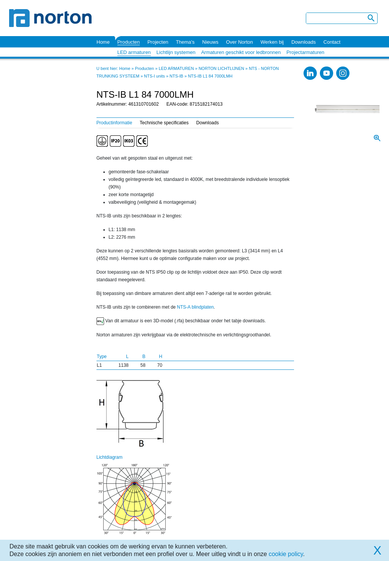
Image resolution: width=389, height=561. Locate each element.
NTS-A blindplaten (195, 307)
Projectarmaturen (305, 52)
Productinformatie (114, 122)
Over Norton (239, 42)
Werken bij (272, 42)
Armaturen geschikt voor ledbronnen (241, 52)
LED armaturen (134, 52)
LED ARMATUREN (176, 68)
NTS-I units (154, 76)
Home (103, 42)
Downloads (303, 42)
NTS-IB (176, 76)
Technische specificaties (164, 122)
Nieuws (210, 42)
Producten (128, 42)
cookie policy (286, 554)
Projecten (157, 42)
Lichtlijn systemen (176, 52)
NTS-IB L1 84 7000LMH (210, 76)
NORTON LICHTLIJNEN (221, 68)
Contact (331, 42)
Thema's (185, 42)
